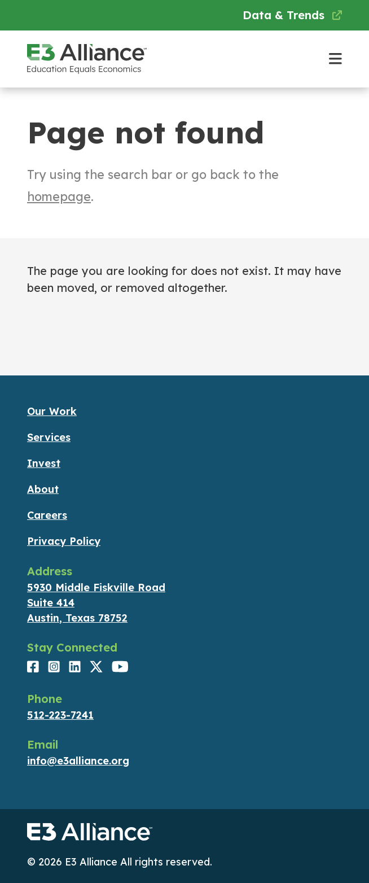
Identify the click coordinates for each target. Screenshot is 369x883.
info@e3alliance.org (78, 760)
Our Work (52, 411)
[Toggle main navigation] (335, 59)
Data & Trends (292, 15)
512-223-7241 (60, 715)
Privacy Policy (63, 541)
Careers (47, 515)
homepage (59, 196)
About (43, 489)
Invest (43, 463)
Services (49, 437)
